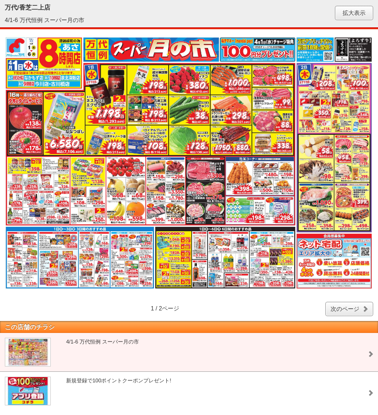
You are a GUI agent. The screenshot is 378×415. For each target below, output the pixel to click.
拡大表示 (354, 13)
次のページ (345, 309)
